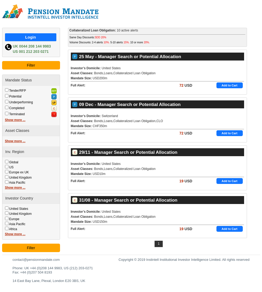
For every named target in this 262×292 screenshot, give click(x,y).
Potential (15, 96)
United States (18, 209)
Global (13, 162)
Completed (16, 108)
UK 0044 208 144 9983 (32, 46)
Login (30, 37)
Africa (13, 229)
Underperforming (21, 102)
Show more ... (15, 120)
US (11, 167)
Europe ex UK (19, 172)
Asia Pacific (17, 182)
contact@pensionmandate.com (36, 260)
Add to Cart (230, 85)
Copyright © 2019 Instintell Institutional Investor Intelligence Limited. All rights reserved (183, 260)
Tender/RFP (17, 90)
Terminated (17, 114)
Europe (14, 219)
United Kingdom (20, 177)
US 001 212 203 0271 (31, 51)
